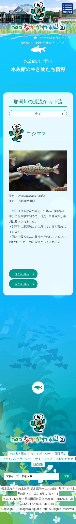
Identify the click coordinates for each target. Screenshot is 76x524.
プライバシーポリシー (16, 458)
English (38, 464)
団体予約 (60, 453)
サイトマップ (43, 458)
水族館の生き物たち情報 (35, 42)
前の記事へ (22, 284)
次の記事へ (22, 274)
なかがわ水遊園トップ (53, 37)
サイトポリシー (41, 453)
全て (38, 113)
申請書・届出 (18, 453)
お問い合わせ (64, 458)
